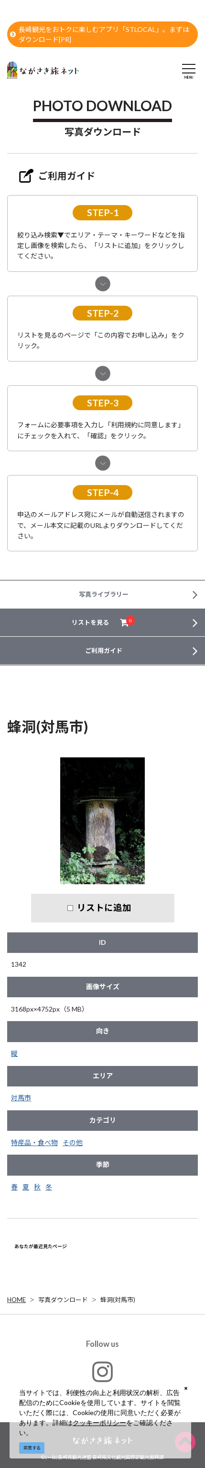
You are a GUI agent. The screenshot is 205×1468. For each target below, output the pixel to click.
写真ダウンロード (63, 1299)
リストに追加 (104, 907)
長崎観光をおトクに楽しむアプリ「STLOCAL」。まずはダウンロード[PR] (99, 34)
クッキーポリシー (99, 1422)
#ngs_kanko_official (102, 1378)
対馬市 (21, 1098)
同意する (32, 1447)
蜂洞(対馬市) (117, 1299)
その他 (73, 1142)
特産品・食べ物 (34, 1142)
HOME (16, 1299)
